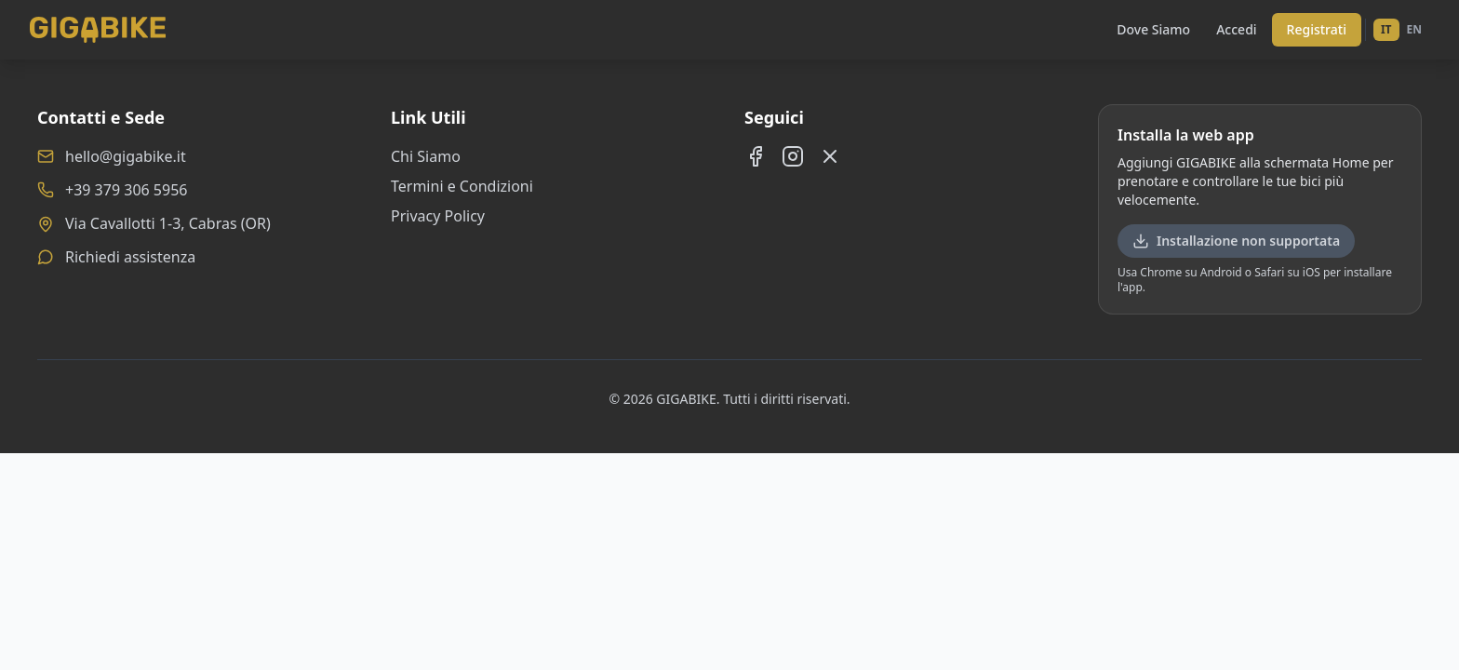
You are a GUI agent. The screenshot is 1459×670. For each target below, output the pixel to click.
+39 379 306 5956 (126, 190)
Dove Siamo (1153, 29)
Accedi (1236, 29)
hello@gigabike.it (125, 156)
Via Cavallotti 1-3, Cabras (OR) (168, 223)
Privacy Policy (438, 216)
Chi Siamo (426, 156)
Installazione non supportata (1236, 240)
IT (1386, 29)
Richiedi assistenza (130, 257)
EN (1414, 29)
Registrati (1316, 29)
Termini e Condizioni (462, 186)
